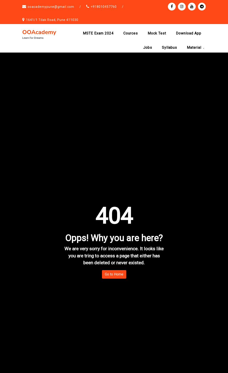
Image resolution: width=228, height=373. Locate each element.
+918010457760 (104, 6)
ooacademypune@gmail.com (51, 6)
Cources (130, 33)
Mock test (157, 33)
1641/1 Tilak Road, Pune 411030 (52, 20)
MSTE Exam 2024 (98, 33)
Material (194, 47)
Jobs (147, 47)
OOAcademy (39, 32)
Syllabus (169, 47)
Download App (188, 33)
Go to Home (114, 274)
